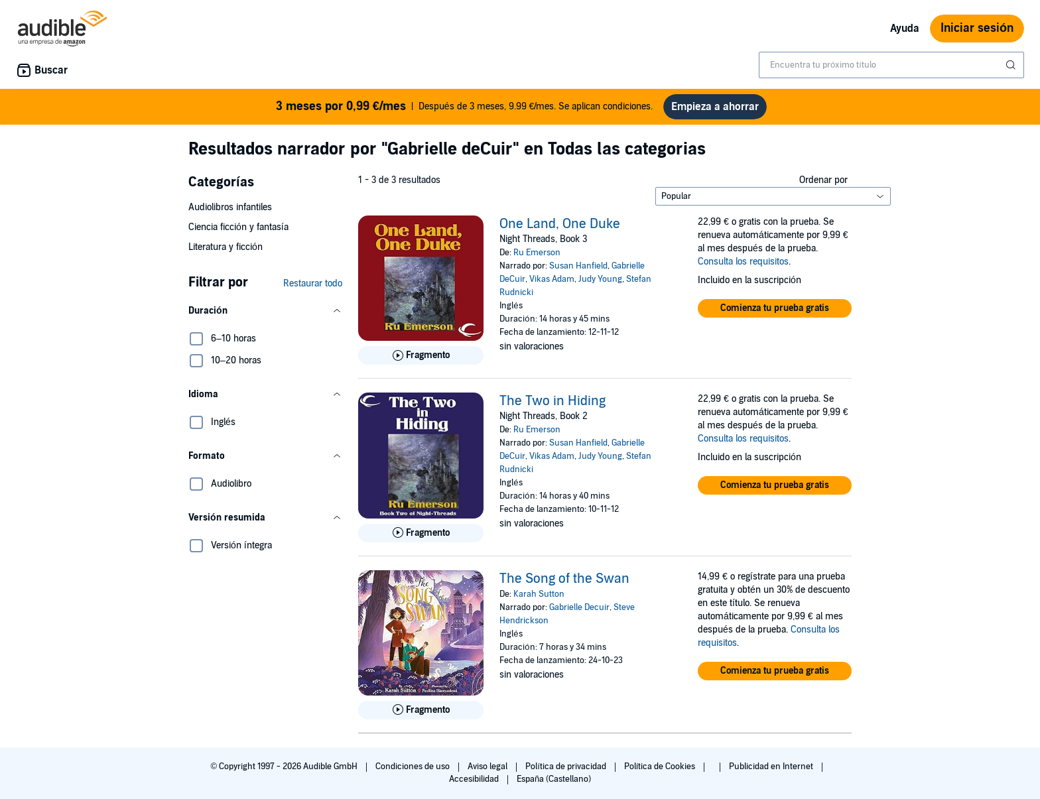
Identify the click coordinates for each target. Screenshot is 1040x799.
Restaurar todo (312, 283)
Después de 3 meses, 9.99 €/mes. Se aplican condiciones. (464, 106)
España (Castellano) (554, 779)
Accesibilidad (475, 779)
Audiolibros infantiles (230, 207)
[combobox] (891, 65)
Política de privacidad (566, 766)
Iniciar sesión (977, 28)
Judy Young (600, 279)
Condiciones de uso (413, 766)
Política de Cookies (661, 766)
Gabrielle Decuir (579, 607)
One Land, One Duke (559, 224)
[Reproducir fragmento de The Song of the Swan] (421, 710)
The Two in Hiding (552, 401)
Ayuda (904, 28)
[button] (265, 311)
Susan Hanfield (578, 266)
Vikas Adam (551, 279)
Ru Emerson (536, 252)
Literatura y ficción (225, 247)
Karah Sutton (538, 594)
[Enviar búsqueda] (1012, 65)
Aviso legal (488, 766)
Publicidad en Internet (772, 766)
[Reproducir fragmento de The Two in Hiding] (421, 533)
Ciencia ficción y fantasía (238, 227)
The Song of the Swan (564, 579)
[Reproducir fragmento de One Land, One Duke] (421, 355)
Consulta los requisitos (743, 261)
